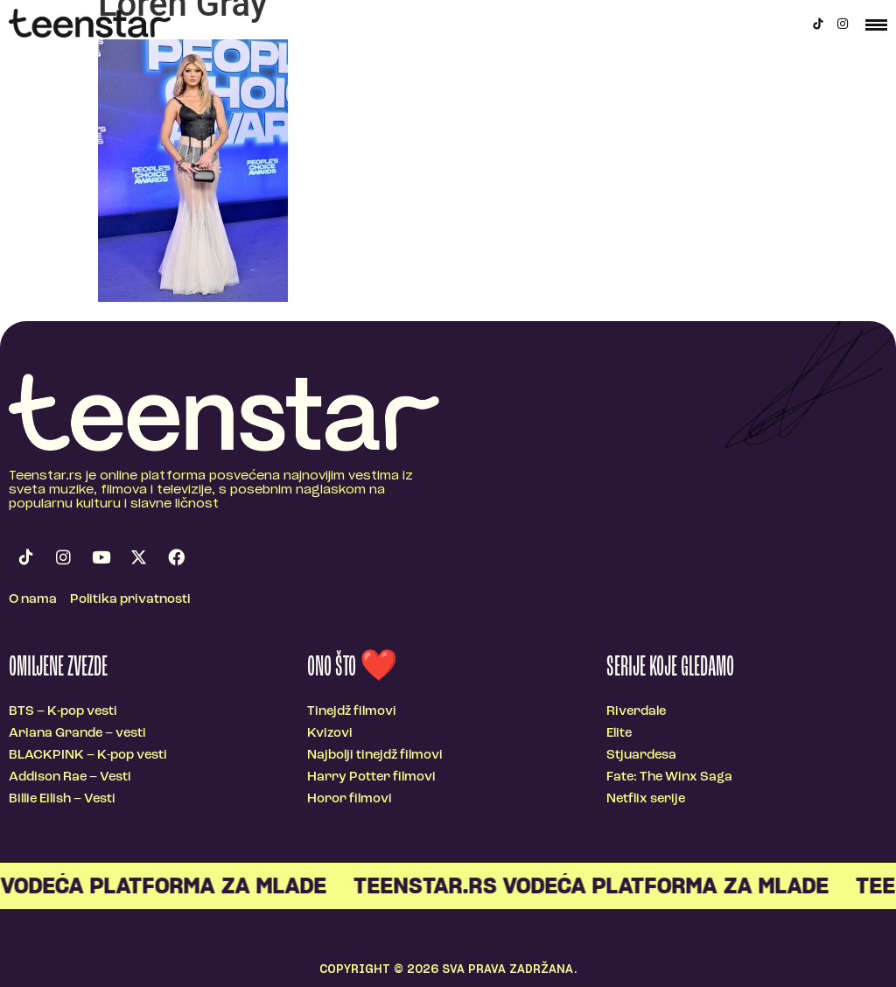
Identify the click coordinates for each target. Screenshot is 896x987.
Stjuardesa (641, 755)
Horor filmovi (349, 799)
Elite (619, 733)
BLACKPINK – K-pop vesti (88, 755)
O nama (33, 599)
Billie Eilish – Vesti (62, 799)
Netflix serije (645, 799)
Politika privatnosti (130, 599)
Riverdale (636, 711)
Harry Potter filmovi (371, 777)
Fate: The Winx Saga (669, 777)
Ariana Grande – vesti (77, 733)
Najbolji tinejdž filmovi (375, 755)
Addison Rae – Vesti (70, 777)
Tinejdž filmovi (351, 711)
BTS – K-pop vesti (63, 711)
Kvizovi (330, 733)
